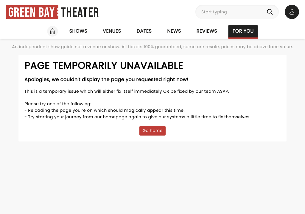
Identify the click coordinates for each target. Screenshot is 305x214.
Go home (152, 130)
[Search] (271, 11)
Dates (144, 31)
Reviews (207, 31)
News (174, 31)
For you (243, 31)
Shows (78, 31)
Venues (112, 31)
